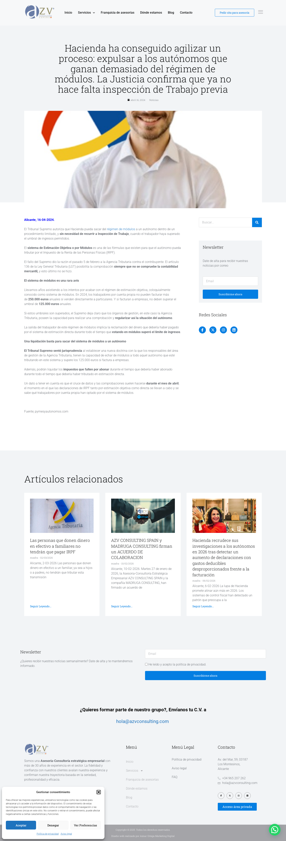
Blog (171, 12)
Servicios (86, 13)
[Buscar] (257, 222)
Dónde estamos (151, 12)
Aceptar (21, 825)
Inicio (68, 12)
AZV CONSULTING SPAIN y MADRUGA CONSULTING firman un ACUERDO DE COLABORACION (141, 549)
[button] (99, 792)
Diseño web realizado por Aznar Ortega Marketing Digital (143, 835)
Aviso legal (66, 833)
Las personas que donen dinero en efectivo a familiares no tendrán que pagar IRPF (60, 546)
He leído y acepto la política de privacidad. (177, 664)
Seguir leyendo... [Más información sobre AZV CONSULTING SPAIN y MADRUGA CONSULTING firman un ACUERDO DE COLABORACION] (121, 606)
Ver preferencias (85, 825)
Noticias (153, 99)
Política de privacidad (48, 833)
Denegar (53, 825)
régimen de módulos (121, 229)
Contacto (186, 12)
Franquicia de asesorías (117, 12)
